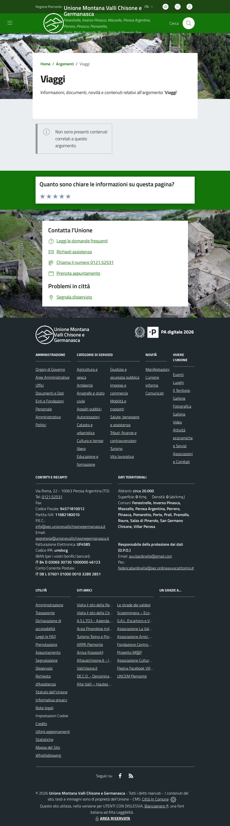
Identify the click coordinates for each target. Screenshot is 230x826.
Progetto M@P (129, 652)
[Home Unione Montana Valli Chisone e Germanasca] (101, 23)
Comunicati (155, 393)
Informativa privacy (51, 700)
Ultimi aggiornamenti (53, 731)
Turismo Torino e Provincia (98, 636)
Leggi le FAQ (46, 636)
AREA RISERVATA (112, 818)
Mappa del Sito (48, 747)
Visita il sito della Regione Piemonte (106, 605)
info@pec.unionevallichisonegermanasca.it (70, 526)
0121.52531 (52, 497)
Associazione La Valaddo (137, 629)
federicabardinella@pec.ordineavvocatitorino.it (156, 568)
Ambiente (85, 385)
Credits (41, 724)
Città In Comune (155, 799)
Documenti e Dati (50, 393)
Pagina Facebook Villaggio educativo (146, 668)
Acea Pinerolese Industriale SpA (103, 629)
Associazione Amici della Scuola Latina (148, 636)
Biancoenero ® (156, 806)
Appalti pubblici (89, 409)
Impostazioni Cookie (52, 716)
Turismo (116, 448)
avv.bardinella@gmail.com (150, 556)
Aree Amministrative (52, 377)
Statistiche (44, 739)
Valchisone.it (87, 668)
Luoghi (178, 382)
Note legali (44, 708)
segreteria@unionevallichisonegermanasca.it (72, 538)
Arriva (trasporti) (90, 652)
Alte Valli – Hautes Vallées (99, 684)
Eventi (178, 375)
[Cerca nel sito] (188, 23)
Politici (41, 425)
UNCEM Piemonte (132, 676)
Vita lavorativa (122, 456)
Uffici (40, 385)
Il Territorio (181, 390)
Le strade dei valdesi (133, 605)
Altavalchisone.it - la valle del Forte (106, 660)
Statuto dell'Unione (51, 692)
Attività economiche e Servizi (183, 438)
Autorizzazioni (88, 417)
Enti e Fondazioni (50, 401)
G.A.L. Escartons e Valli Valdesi (142, 621)
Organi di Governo (50, 369)
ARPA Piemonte (90, 644)
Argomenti (65, 64)
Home (45, 64)
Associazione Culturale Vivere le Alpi (146, 660)
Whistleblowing (48, 755)
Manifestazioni (157, 369)
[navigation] (10, 23)
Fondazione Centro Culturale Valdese (147, 644)
